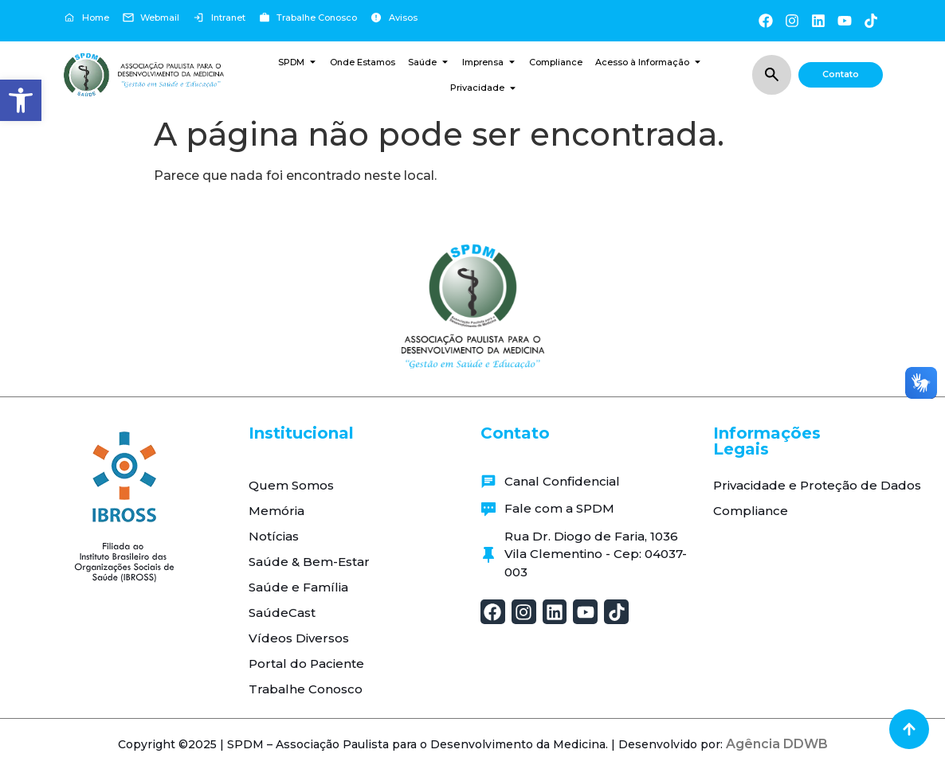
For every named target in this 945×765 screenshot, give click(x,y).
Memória (276, 510)
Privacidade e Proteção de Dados (817, 485)
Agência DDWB (777, 743)
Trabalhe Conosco (306, 689)
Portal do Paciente (306, 663)
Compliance (750, 510)
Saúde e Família (298, 587)
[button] (20, 100)
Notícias (274, 536)
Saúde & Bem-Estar (309, 561)
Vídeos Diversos (299, 638)
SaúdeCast (282, 612)
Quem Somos (291, 485)
